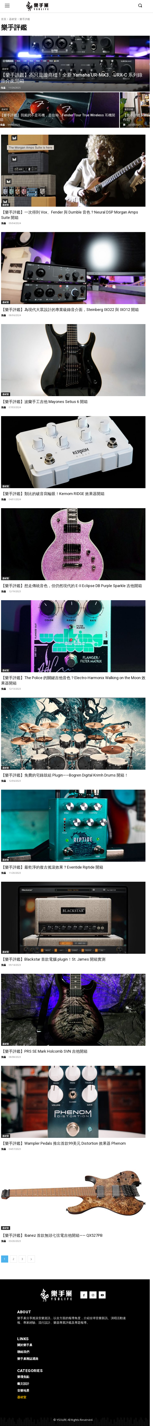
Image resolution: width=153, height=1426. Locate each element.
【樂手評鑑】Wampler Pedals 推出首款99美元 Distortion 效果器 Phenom (63, 1143)
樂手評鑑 (129, 109)
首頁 (3, 19)
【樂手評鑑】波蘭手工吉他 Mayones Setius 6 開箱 (44, 401)
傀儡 (3, 223)
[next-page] (31, 1259)
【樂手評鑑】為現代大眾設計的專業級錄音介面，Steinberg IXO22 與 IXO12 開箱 (70, 309)
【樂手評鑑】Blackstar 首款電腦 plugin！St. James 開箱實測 (53, 959)
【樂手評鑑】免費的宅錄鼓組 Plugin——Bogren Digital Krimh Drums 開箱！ (64, 775)
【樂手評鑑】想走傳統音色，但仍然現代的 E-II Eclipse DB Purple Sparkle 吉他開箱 (71, 585)
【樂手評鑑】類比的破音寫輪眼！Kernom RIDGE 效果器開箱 (53, 493)
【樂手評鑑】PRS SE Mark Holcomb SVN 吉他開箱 (44, 1051)
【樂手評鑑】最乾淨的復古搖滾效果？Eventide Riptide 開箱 (52, 867)
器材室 (13, 19)
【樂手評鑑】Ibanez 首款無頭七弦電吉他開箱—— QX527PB (52, 1235)
